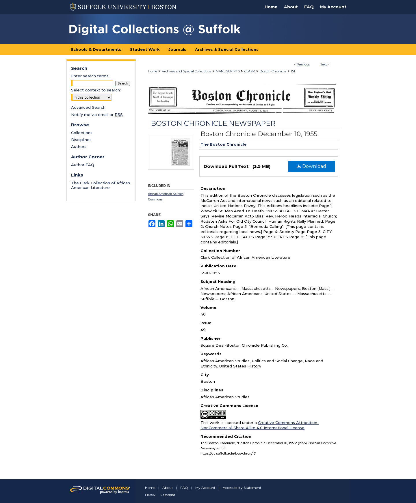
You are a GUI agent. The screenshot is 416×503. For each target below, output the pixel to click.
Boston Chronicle (273, 71)
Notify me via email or (97, 114)
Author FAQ (82, 164)
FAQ (184, 487)
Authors (78, 146)
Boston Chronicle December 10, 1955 (258, 134)
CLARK (249, 71)
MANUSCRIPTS (228, 71)
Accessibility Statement (242, 487)
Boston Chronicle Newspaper (213, 123)
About (167, 487)
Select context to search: (96, 90)
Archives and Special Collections (186, 71)
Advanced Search (88, 107)
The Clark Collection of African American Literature (100, 185)
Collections (81, 132)
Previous (303, 64)
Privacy (150, 495)
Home (152, 71)
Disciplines (81, 139)
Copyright (168, 495)
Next (323, 64)
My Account (205, 487)
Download (311, 166)
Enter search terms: (90, 76)
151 (293, 71)
